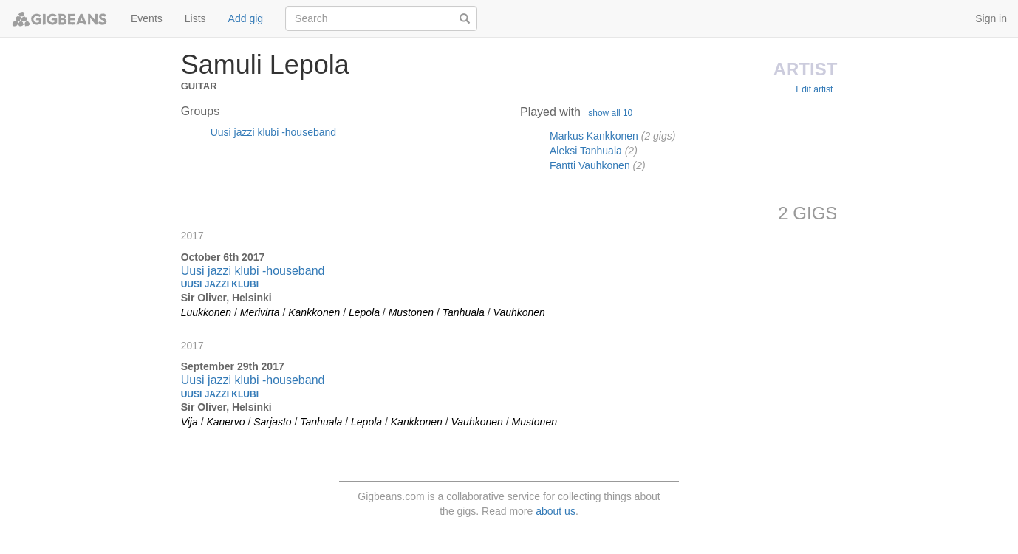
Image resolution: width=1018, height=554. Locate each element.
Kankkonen (314, 312)
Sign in (991, 18)
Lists (195, 18)
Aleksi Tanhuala (586, 151)
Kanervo (225, 422)
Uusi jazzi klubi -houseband (273, 132)
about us (555, 511)
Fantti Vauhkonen (590, 165)
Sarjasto (272, 422)
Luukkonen (206, 312)
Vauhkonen (519, 312)
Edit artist (814, 89)
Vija (189, 422)
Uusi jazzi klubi (220, 284)
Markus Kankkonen (594, 136)
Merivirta (260, 312)
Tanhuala (464, 312)
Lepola (364, 312)
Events (147, 18)
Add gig (245, 18)
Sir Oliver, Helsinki (226, 298)
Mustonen (411, 312)
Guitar (199, 84)
